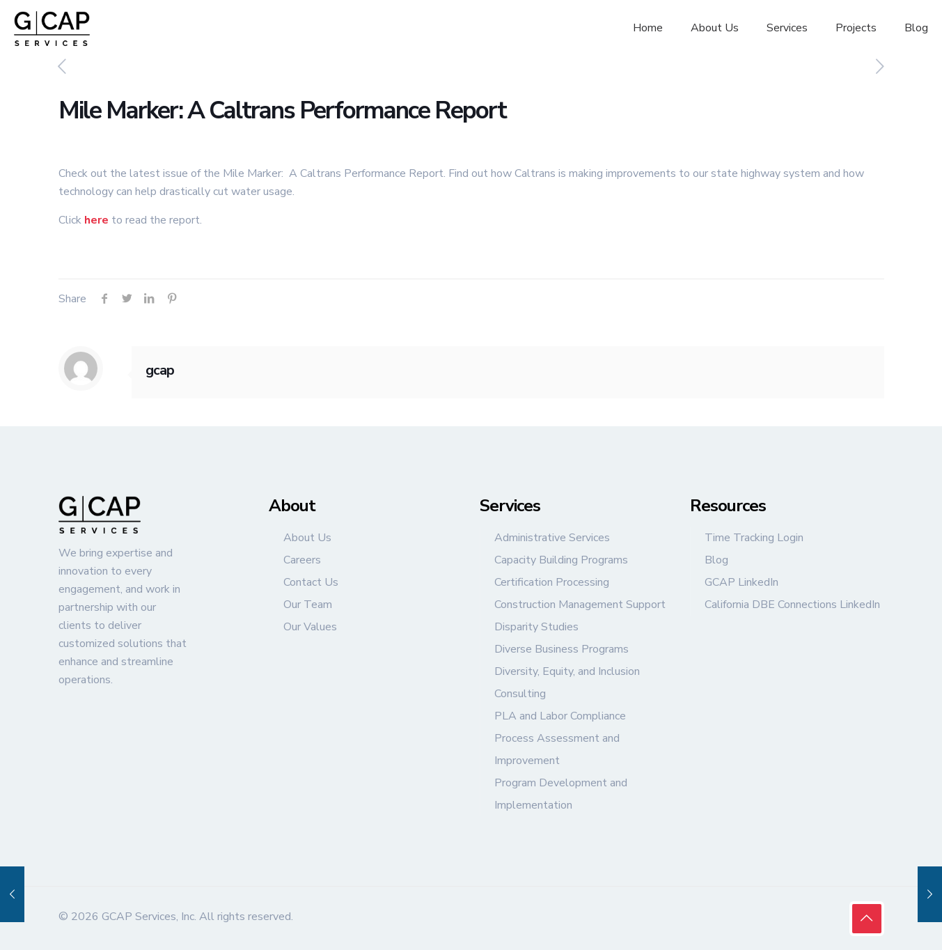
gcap (160, 370)
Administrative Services (552, 537)
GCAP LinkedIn (741, 582)
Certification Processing (551, 582)
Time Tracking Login (754, 537)
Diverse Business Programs (561, 649)
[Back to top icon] (866, 918)
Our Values (310, 626)
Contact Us (310, 582)
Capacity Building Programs (561, 560)
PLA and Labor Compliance (560, 716)
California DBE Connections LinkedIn (792, 604)
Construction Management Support (580, 604)
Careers (302, 560)
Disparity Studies (536, 626)
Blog (716, 560)
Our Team (307, 604)
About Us (307, 537)
